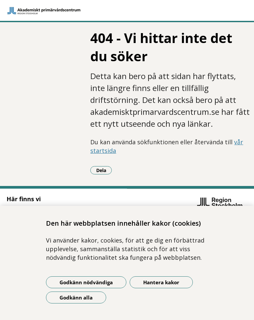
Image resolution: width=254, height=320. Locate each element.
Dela (104, 170)
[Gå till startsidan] (127, 10)
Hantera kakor (161, 282)
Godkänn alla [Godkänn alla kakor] (76, 297)
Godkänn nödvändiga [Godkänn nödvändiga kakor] (86, 282)
